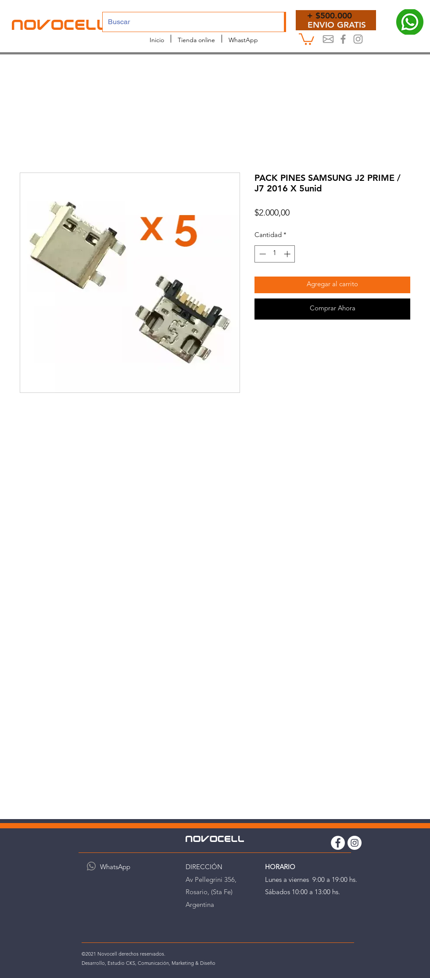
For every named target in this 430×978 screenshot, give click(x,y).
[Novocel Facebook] (343, 39)
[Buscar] (186, 22)
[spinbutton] (275, 254)
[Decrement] (262, 254)
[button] (306, 38)
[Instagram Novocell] (358, 39)
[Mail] (328, 39)
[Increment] (288, 254)
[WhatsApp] (91, 866)
